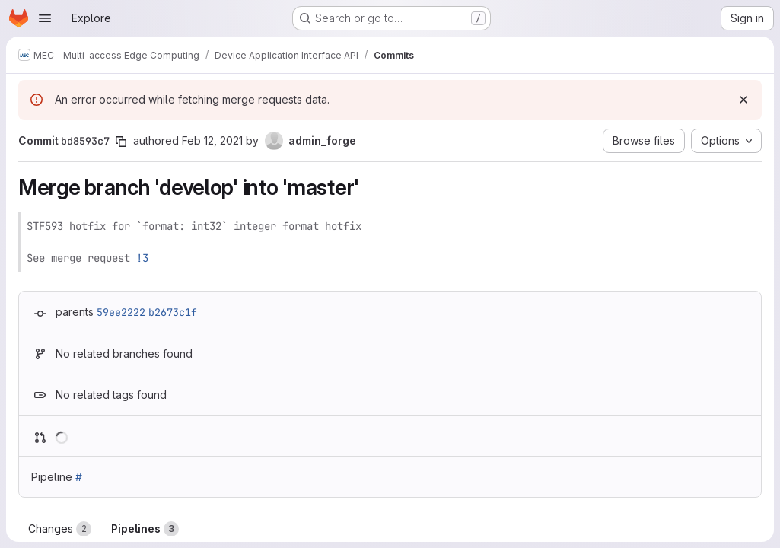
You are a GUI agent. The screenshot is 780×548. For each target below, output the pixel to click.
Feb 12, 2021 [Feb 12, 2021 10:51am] (212, 140)
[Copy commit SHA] (121, 141)
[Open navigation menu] (45, 18)
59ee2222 (121, 312)
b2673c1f (172, 312)
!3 (142, 258)
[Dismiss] (743, 100)
